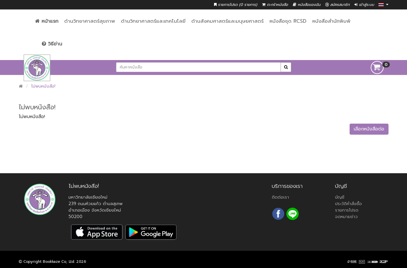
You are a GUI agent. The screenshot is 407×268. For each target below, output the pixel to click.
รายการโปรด (346, 210)
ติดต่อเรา (280, 197)
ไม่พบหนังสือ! (43, 86)
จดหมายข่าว (346, 216)
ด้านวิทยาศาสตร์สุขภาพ (89, 21)
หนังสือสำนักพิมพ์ (331, 21)
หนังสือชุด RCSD (287, 21)
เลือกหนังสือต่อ (369, 129)
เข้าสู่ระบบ (364, 4)
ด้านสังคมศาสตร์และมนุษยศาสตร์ (227, 21)
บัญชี (339, 197)
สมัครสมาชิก (337, 4)
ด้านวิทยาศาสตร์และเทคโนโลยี (153, 21)
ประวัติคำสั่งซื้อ (348, 204)
